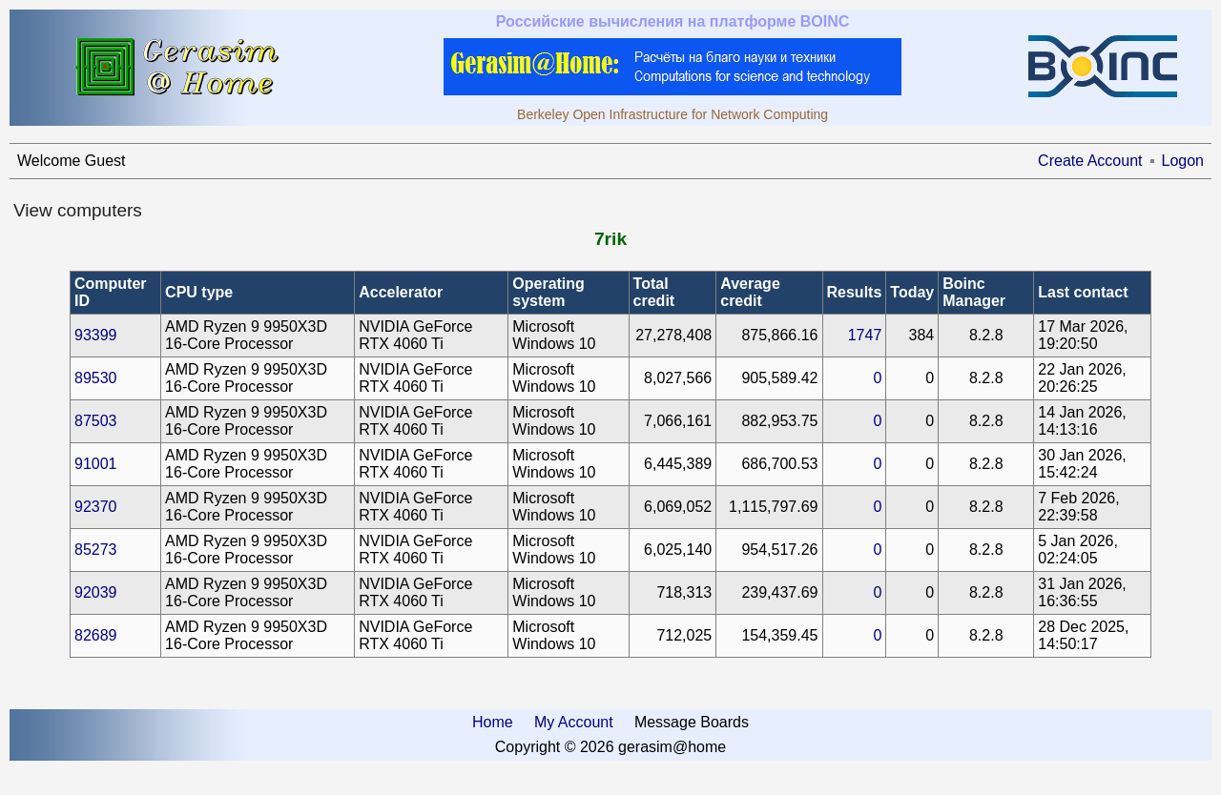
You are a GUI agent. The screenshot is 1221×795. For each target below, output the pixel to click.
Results (854, 292)
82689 (95, 635)
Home (492, 722)
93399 (95, 335)
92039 (95, 592)
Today (912, 292)
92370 (95, 507)
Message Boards (691, 722)
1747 (865, 335)
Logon (1183, 161)
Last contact (1083, 292)
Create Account (1090, 161)
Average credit (750, 292)
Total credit (654, 292)
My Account (573, 722)
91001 (95, 464)
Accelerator (401, 292)
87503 (95, 421)
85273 (95, 549)
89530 (95, 378)
